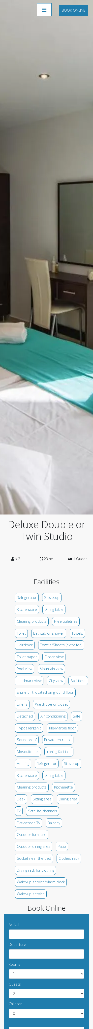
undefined (46, 974)
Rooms (14, 964)
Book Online (73, 10)
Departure (17, 944)
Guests (15, 984)
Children (15, 1003)
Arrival (14, 924)
